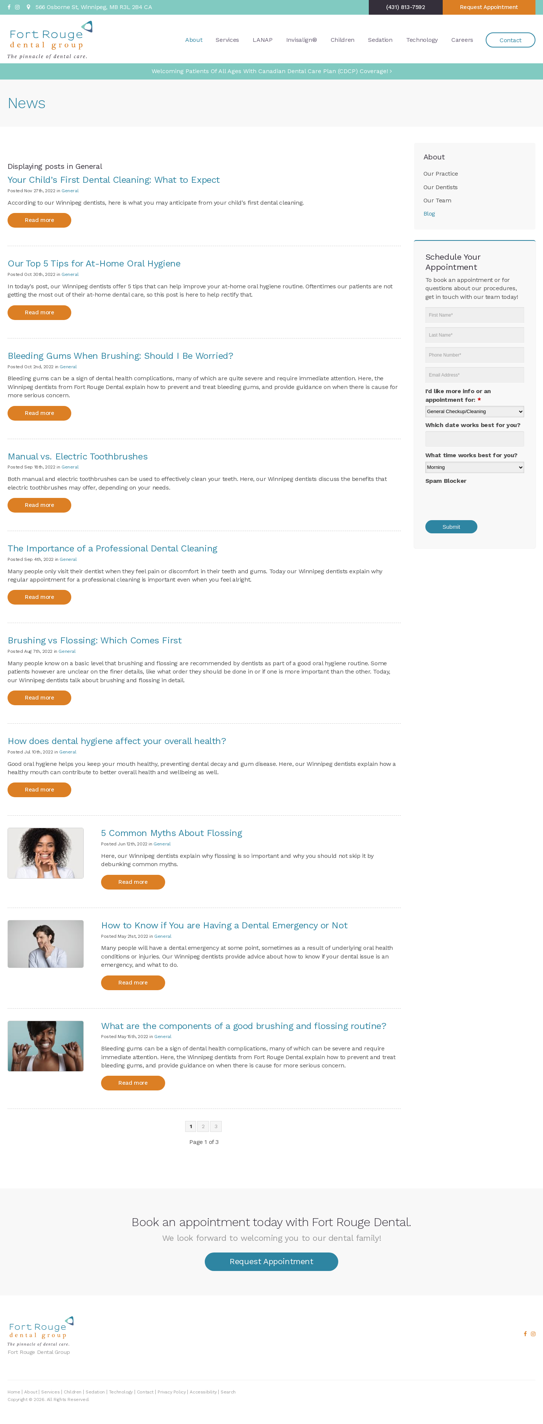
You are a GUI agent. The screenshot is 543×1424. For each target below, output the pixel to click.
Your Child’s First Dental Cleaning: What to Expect (114, 180)
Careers (462, 39)
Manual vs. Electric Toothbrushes (77, 456)
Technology (422, 39)
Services (227, 39)
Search (228, 1392)
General (69, 190)
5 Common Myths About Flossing (171, 833)
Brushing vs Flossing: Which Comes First (94, 640)
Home (14, 1392)
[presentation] (475, 500)
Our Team (437, 200)
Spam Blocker (445, 480)
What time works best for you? (471, 455)
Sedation (380, 39)
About (193, 39)
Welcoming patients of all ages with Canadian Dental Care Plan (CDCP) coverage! (270, 71)
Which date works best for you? (472, 425)
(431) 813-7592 (405, 7)
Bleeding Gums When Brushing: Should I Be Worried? (120, 356)
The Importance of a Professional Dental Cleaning (112, 548)
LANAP (263, 39)
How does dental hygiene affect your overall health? (117, 741)
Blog (429, 213)
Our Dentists (440, 187)
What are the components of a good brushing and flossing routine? (243, 1026)
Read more (39, 220)
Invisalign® (301, 39)
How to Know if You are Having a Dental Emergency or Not (224, 925)
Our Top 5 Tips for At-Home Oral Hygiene (94, 263)
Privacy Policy (172, 1392)
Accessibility (203, 1392)
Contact (511, 39)
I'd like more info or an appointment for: (458, 395)
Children (343, 39)
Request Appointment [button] (489, 7)
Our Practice (440, 173)
